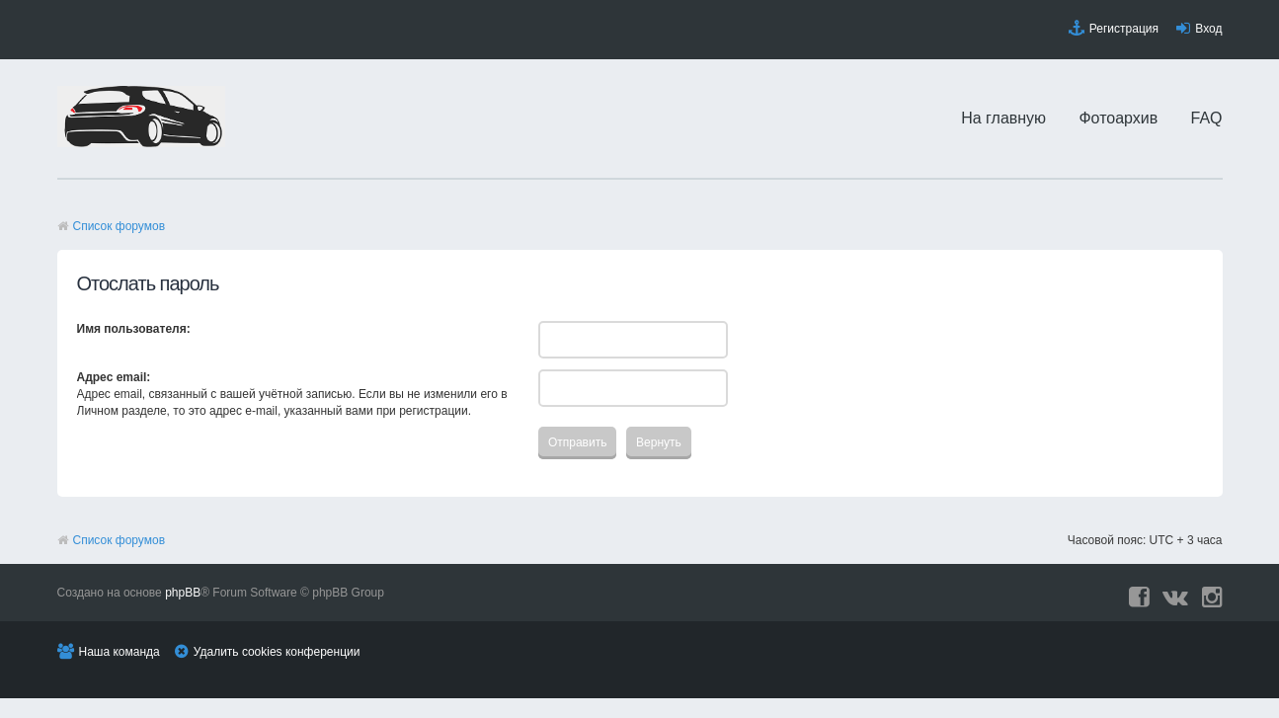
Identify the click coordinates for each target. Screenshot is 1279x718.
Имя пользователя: (134, 329)
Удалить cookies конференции (277, 652)
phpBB (182, 592)
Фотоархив (1118, 118)
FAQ (1207, 118)
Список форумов (119, 226)
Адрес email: (114, 377)
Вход (1208, 29)
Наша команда (119, 652)
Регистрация (1124, 29)
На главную (1003, 118)
